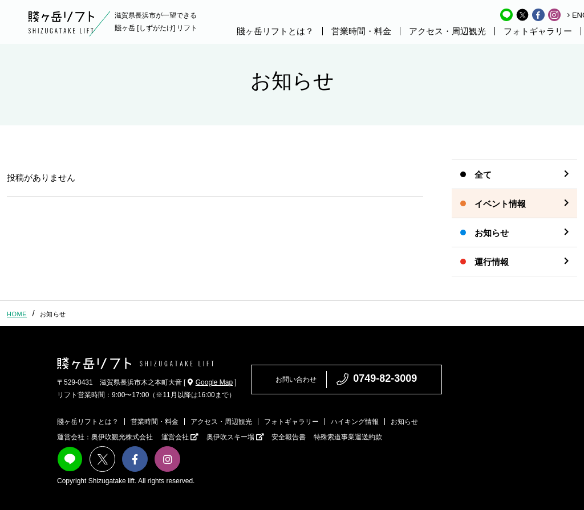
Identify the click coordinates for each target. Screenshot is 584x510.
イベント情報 (500, 204)
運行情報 (491, 262)
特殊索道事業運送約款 (348, 437)
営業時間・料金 (361, 31)
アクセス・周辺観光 (447, 31)
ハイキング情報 (355, 421)
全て (483, 174)
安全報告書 (288, 437)
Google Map (210, 382)
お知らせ (491, 233)
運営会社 (179, 437)
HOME (17, 314)
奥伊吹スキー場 (235, 437)
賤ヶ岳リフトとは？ (275, 31)
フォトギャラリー (538, 31)
